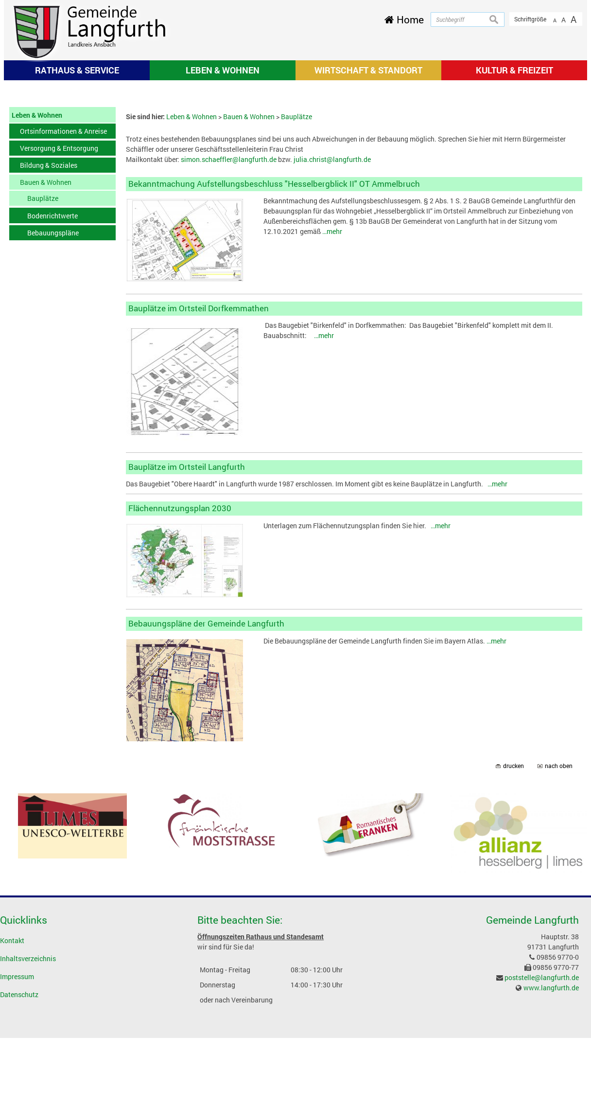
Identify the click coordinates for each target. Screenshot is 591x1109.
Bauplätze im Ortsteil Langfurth (186, 596)
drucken (513, 895)
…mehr (332, 361)
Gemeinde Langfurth (532, 1049)
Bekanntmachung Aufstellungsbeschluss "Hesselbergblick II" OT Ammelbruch (274, 313)
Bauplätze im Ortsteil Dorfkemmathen (198, 437)
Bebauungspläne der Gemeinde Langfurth (206, 753)
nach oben (559, 895)
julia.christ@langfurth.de (332, 289)
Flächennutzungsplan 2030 (179, 638)
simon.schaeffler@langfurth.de (229, 289)
